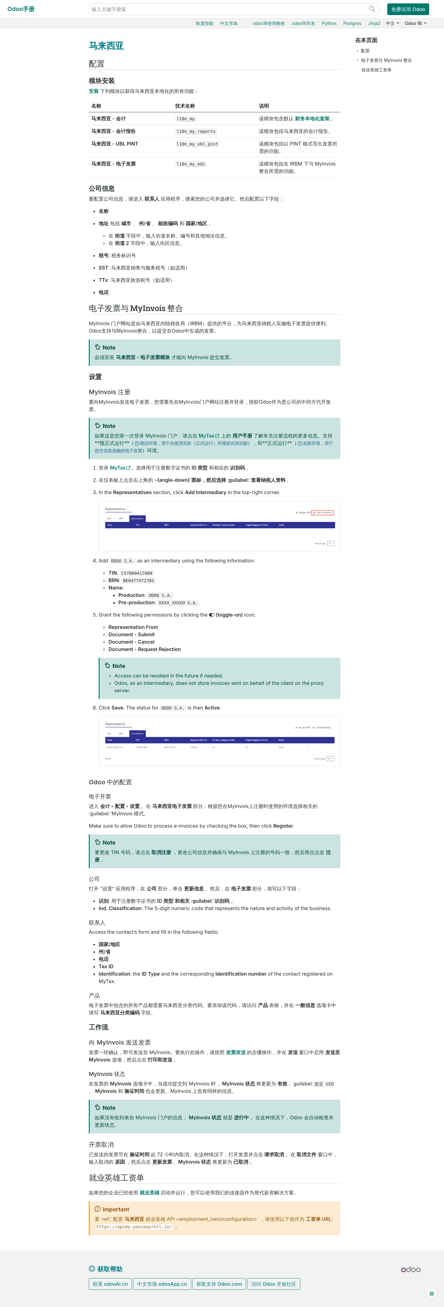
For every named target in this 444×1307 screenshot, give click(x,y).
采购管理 (24, 65)
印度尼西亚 (36, 339)
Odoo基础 (25, 56)
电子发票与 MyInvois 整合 (386, 60)
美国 (30, 517)
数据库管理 (27, 631)
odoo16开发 (303, 23)
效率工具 (24, 599)
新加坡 (32, 461)
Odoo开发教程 (30, 729)
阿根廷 (32, 197)
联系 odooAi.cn (110, 1284)
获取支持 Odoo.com (219, 1284)
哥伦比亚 (34, 263)
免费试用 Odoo (408, 9)
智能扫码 (24, 103)
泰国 (30, 489)
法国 (30, 301)
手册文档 (24, 790)
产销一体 (24, 112)
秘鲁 (30, 423)
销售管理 (24, 75)
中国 (30, 188)
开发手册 (24, 758)
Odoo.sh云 (26, 660)
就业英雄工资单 (376, 69)
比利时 (32, 225)
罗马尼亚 (34, 442)
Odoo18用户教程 (32, 47)
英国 (30, 508)
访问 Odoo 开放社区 (273, 1284)
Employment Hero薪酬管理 (48, 549)
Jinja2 (374, 23)
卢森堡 (32, 376)
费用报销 (29, 159)
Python (329, 23)
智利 (30, 254)
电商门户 (24, 122)
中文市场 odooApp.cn (162, 1284)
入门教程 (24, 739)
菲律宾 (32, 433)
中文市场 (228, 23)
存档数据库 (27, 688)
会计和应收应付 (36, 150)
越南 (30, 536)
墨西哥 (32, 395)
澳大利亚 (34, 207)
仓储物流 (24, 84)
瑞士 (30, 480)
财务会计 (24, 141)
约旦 (30, 357)
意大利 (32, 348)
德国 (30, 310)
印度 (30, 329)
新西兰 (32, 414)
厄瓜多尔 (34, 282)
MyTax (206, 436)
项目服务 (24, 590)
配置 (365, 50)
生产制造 (24, 94)
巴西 (30, 235)
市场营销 (24, 580)
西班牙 (32, 470)
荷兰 (30, 404)
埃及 (30, 291)
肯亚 (30, 367)
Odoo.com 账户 (31, 716)
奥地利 (32, 216)
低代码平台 (26, 608)
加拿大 (32, 244)
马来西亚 (34, 386)
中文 (391, 23)
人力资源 (24, 561)
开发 (20, 781)
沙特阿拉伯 (36, 451)
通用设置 (24, 618)
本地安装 (24, 669)
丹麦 (30, 272)
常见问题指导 (29, 748)
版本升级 (24, 678)
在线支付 (29, 169)
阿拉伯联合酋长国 (43, 499)
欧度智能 (204, 23)
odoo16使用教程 (269, 23)
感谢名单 (25, 771)
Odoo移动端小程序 (34, 707)
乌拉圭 (32, 527)
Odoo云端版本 (30, 650)
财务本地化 (31, 179)
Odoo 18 (414, 23)
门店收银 (24, 131)
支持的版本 (27, 697)
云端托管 (24, 641)
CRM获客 (25, 571)
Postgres (352, 23)
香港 (30, 319)
